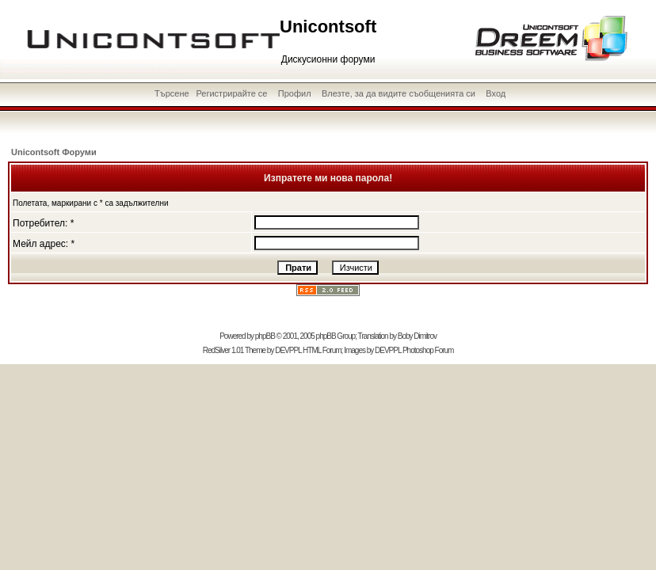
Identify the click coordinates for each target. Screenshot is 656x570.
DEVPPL (288, 350)
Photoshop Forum (428, 350)
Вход (495, 93)
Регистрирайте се (231, 93)
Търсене (171, 93)
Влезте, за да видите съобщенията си (398, 93)
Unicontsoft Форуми (54, 152)
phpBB (265, 336)
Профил (294, 93)
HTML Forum (322, 350)
